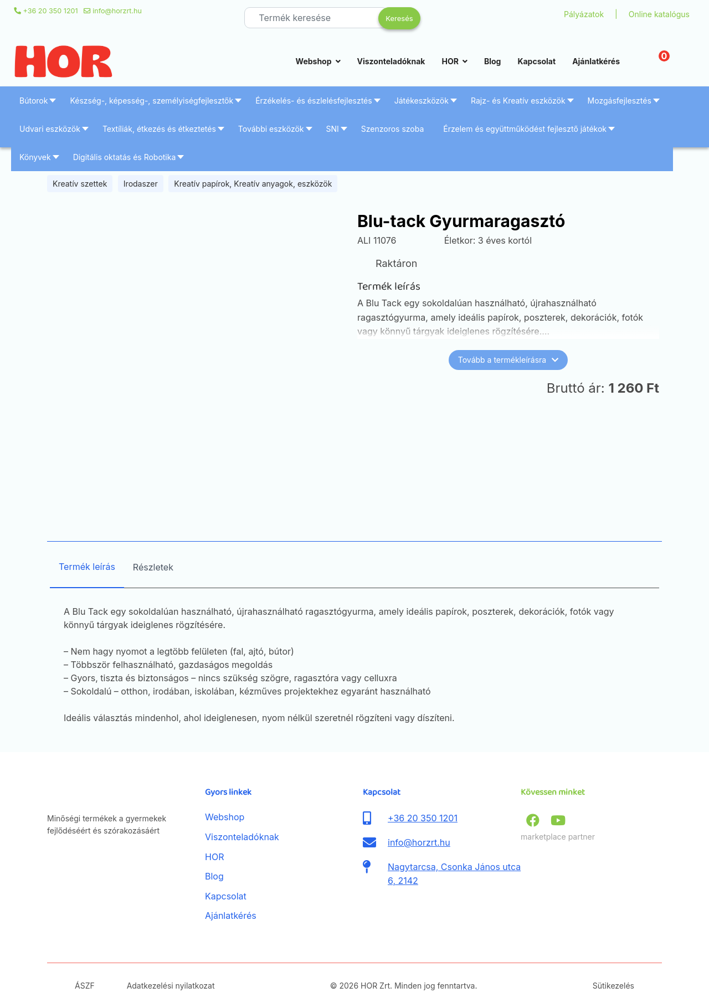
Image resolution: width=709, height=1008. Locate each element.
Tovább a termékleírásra (508, 359)
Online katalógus (659, 14)
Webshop (314, 61)
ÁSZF (85, 985)
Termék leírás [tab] (87, 566)
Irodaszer (141, 183)
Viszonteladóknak (391, 61)
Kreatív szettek (80, 183)
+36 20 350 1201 (50, 11)
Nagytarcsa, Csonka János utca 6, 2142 (454, 874)
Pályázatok (584, 14)
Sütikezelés (613, 985)
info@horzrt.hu (117, 11)
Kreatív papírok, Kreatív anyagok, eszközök (253, 183)
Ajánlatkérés (596, 61)
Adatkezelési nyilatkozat (171, 985)
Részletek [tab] (153, 567)
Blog (492, 61)
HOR (449, 61)
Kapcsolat (536, 61)
